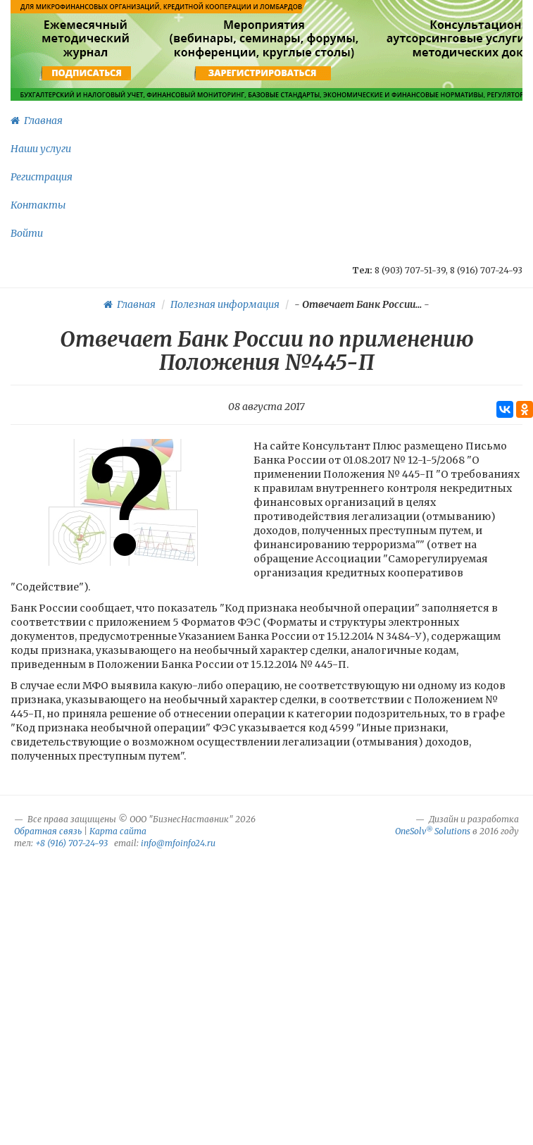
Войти (27, 233)
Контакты (38, 205)
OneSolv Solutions (432, 831)
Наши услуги (41, 148)
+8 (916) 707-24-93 (71, 843)
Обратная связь (48, 831)
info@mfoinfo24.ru (178, 843)
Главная (37, 120)
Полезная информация (225, 304)
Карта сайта (117, 831)
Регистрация (42, 177)
